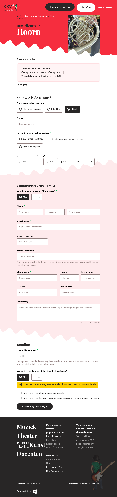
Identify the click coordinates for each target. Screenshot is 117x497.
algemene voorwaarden (53, 393)
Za (89, 161)
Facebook (85, 483)
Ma (22, 161)
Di (36, 161)
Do (63, 161)
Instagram (73, 483)
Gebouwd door (33, 491)
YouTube (96, 483)
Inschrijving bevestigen (34, 406)
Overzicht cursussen (39, 16)
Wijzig (22, 85)
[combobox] (64, 124)
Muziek (25, 16)
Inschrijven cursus (60, 7)
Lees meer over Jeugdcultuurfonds (79, 384)
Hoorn (52, 16)
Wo (49, 161)
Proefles (86, 7)
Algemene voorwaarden (28, 484)
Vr (76, 161)
